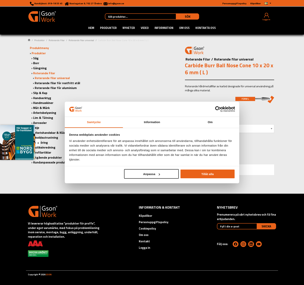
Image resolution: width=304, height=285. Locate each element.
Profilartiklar (42, 152)
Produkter (108, 28)
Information (164, 28)
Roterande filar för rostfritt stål (57, 83)
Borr (36, 63)
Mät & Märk (41, 107)
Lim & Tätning (43, 117)
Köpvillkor (145, 215)
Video (145, 28)
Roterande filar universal (81, 40)
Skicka (266, 226)
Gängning (40, 68)
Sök (187, 16)
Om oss (184, 28)
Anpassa (151, 174)
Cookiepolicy (147, 228)
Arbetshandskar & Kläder (50, 132)
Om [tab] (210, 122)
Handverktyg (42, 98)
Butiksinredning (44, 147)
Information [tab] (152, 122)
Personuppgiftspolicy (153, 222)
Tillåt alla (207, 174)
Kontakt (144, 241)
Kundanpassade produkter (51, 162)
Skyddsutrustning (45, 137)
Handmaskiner (43, 102)
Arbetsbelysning (44, 112)
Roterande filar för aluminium (56, 88)
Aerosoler (40, 122)
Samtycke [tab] (94, 122)
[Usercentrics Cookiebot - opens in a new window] (218, 109)
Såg (36, 58)
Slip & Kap (40, 93)
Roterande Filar (57, 40)
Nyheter (129, 28)
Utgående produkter (47, 157)
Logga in (144, 247)
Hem (91, 28)
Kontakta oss (205, 28)
